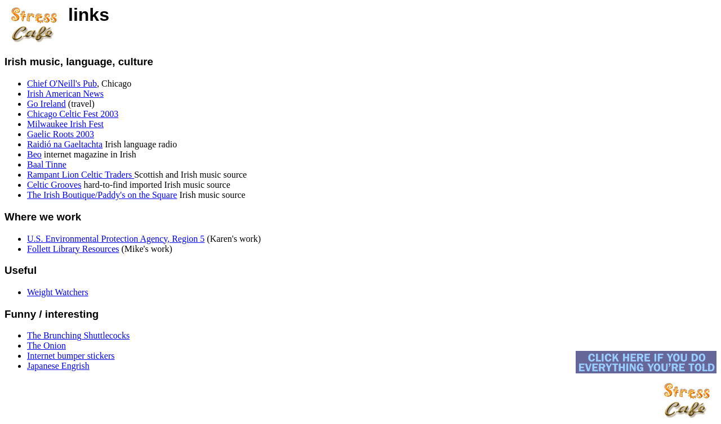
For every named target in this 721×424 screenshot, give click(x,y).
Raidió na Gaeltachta (65, 144)
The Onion (46, 345)
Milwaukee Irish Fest (65, 124)
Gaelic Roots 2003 (60, 134)
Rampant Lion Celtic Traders (80, 174)
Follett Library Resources (73, 249)
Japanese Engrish (58, 366)
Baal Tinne (46, 164)
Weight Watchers (57, 292)
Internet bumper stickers (71, 355)
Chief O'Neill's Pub (62, 83)
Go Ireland (46, 104)
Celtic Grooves (54, 185)
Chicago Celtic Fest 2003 (72, 114)
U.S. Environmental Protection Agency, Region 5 (115, 238)
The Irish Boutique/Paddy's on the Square (102, 195)
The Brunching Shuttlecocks (78, 335)
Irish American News (65, 93)
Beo (34, 154)
